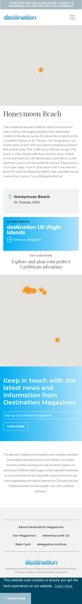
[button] (41, 69)
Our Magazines (24, 535)
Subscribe (16, 426)
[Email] (41, 415)
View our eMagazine (27, 239)
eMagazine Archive (51, 544)
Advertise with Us (55, 535)
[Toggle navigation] (73, 17)
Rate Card (23, 544)
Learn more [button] (64, 586)
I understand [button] (15, 598)
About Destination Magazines (41, 527)
